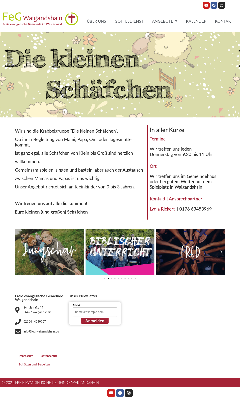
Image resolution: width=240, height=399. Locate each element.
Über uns (96, 21)
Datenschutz (49, 355)
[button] (19, 252)
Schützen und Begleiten (34, 364)
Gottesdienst (129, 21)
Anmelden (94, 320)
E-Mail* (77, 305)
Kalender (196, 21)
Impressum (26, 355)
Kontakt (224, 21)
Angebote (164, 21)
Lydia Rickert (163, 208)
